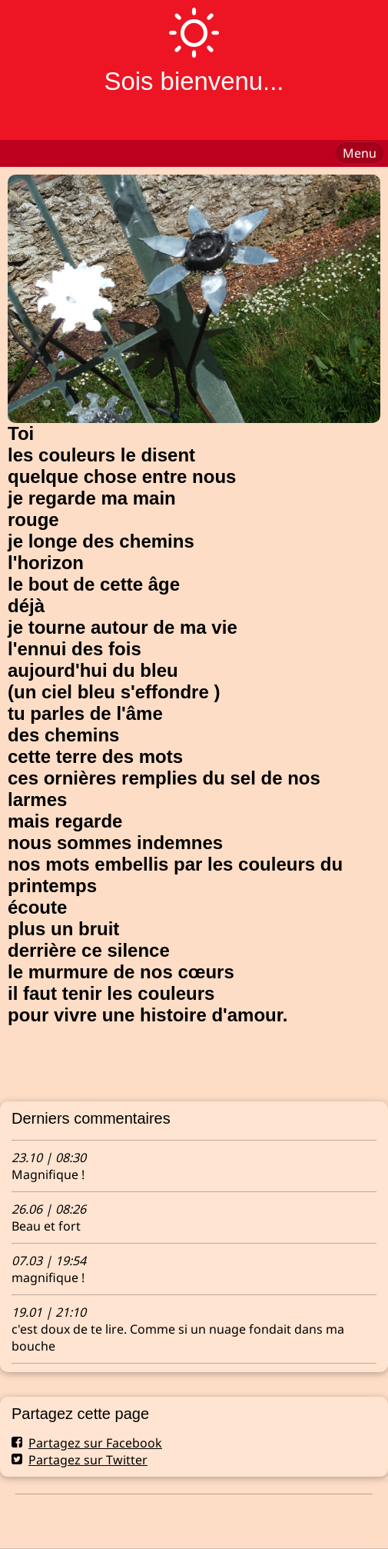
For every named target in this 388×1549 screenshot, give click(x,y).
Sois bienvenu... (194, 81)
